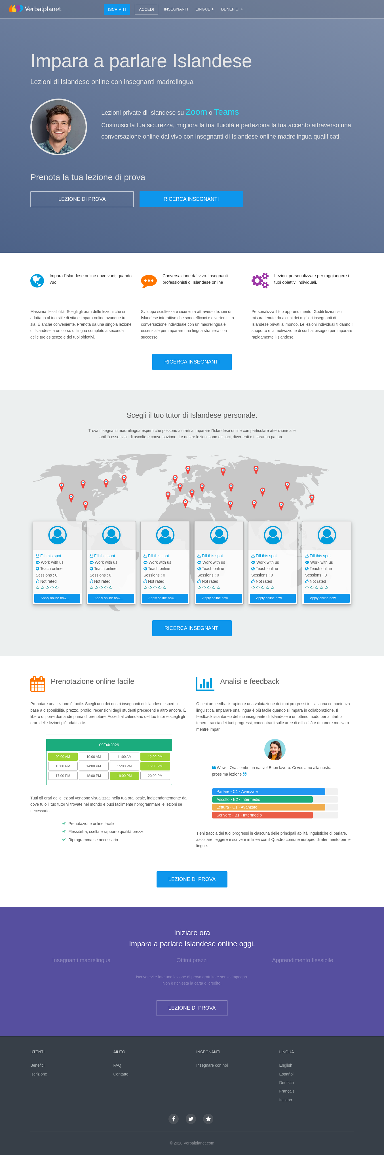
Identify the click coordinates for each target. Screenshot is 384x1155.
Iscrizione (38, 1074)
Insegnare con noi (212, 1065)
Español (286, 1074)
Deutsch (286, 1082)
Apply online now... (52, 598)
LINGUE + (205, 9)
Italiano (285, 1100)
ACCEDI (146, 9)
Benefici (37, 1065)
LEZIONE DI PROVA (82, 199)
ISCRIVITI (117, 9)
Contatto (120, 1074)
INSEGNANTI (176, 9)
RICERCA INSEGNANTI (191, 199)
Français (287, 1091)
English (285, 1065)
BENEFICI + (232, 9)
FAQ (117, 1065)
